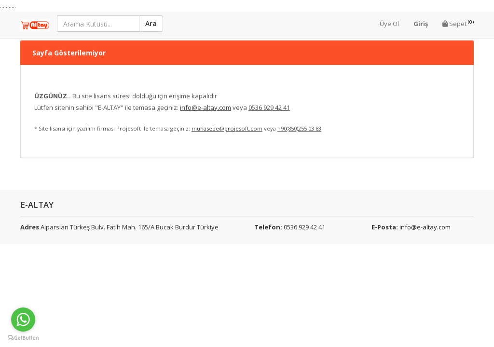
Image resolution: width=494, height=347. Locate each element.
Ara (151, 23)
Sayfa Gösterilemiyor (69, 42)
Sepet (458, 23)
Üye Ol (389, 23)
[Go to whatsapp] (23, 319)
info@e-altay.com (425, 227)
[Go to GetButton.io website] (23, 337)
